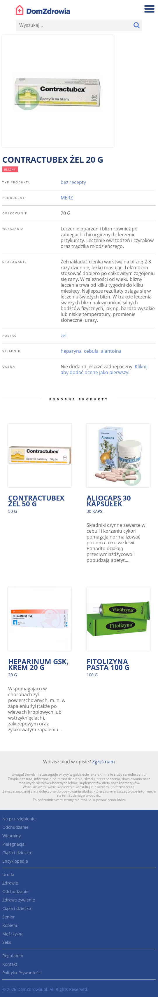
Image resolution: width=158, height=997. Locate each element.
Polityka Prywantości (22, 972)
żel (63, 335)
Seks (6, 942)
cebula (91, 351)
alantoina (111, 351)
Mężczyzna (13, 934)
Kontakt (9, 964)
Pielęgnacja (13, 844)
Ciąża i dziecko (16, 852)
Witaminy (11, 835)
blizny (10, 169)
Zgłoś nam (103, 761)
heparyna (71, 351)
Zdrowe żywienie (18, 900)
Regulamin (12, 955)
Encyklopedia (15, 861)
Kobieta (9, 925)
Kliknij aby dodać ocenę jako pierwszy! (104, 369)
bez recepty (73, 182)
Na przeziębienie (19, 818)
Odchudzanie (15, 827)
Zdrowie (10, 883)
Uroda (8, 874)
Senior (8, 917)
